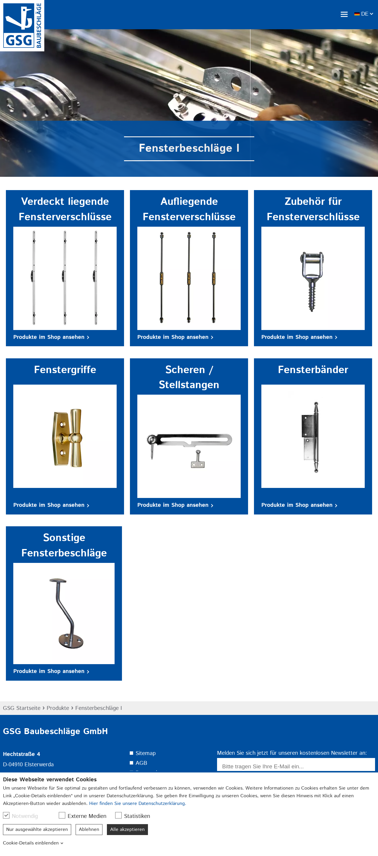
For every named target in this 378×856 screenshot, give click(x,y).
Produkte (58, 708)
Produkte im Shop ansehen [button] (51, 337)
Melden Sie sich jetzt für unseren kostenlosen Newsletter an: (292, 753)
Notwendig (23, 816)
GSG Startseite (21, 708)
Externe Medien (85, 816)
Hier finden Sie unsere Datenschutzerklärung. (137, 803)
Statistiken (135, 816)
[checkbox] (6, 815)
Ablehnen (89, 829)
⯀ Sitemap (142, 753)
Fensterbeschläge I (98, 708)
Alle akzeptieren (127, 829)
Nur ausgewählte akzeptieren (37, 829)
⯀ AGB (138, 763)
